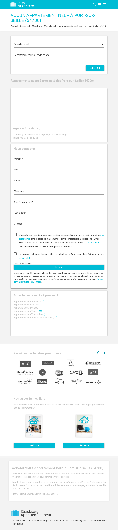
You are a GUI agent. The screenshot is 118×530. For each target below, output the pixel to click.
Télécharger (33, 445)
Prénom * (18, 159)
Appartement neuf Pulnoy (28, 311)
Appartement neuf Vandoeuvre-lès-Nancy (35, 317)
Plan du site (17, 524)
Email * (17, 180)
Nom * (17, 169)
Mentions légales (78, 520)
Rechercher (95, 68)
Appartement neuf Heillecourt (30, 301)
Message (18, 224)
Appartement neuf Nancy (27, 308)
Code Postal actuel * (23, 202)
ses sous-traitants (92, 242)
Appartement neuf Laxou (27, 305)
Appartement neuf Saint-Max (29, 314)
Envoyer (59, 267)
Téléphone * (19, 191)
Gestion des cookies (97, 520)
